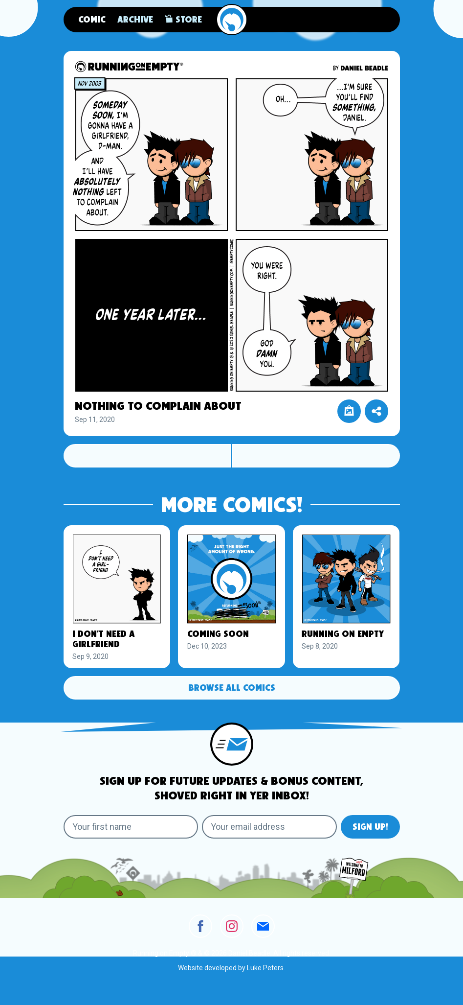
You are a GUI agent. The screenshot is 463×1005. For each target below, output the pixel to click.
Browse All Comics (231, 688)
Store (183, 19)
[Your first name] (131, 827)
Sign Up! (370, 827)
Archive (135, 20)
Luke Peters (265, 968)
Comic (92, 20)
